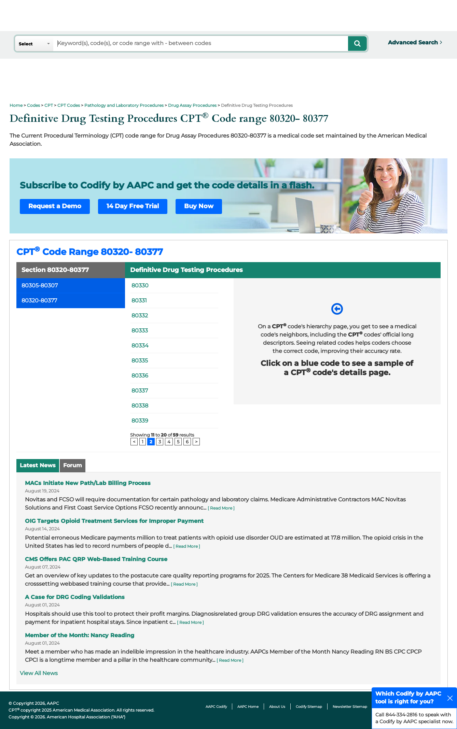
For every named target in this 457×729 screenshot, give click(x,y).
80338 (139, 405)
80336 (139, 375)
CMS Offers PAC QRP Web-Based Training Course (96, 559)
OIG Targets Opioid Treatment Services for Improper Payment (114, 521)
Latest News (38, 465)
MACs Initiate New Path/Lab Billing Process (88, 483)
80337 (139, 390)
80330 (140, 285)
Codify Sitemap (309, 706)
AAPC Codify (216, 706)
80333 (139, 330)
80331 (139, 300)
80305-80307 (40, 285)
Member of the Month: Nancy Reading (79, 635)
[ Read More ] (221, 508)
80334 (140, 345)
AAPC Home (248, 706)
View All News (39, 673)
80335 (139, 360)
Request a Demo (54, 206)
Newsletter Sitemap (350, 706)
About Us (277, 706)
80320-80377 (39, 300)
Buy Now (198, 206)
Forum (72, 465)
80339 (139, 420)
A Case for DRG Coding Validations (75, 597)
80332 (139, 315)
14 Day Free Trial (133, 206)
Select (25, 43)
